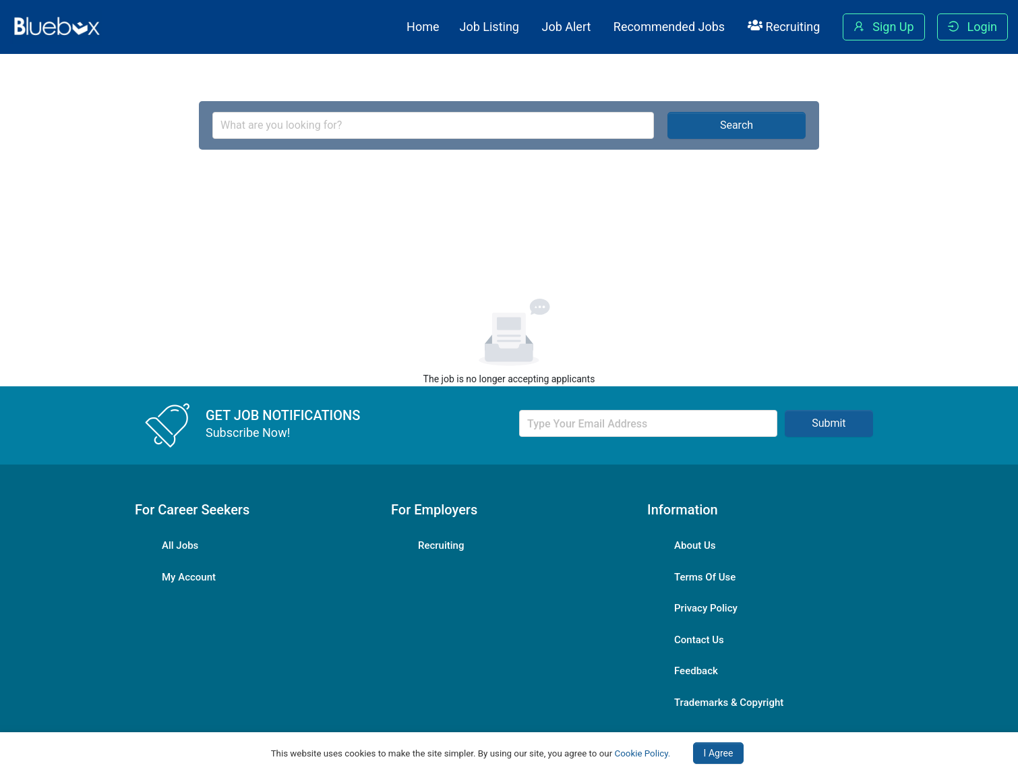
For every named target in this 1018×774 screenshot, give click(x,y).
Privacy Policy (706, 608)
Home (423, 27)
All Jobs (180, 545)
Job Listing (489, 27)
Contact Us (699, 640)
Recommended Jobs (669, 27)
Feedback (696, 671)
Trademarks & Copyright (728, 702)
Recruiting (784, 26)
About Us (695, 545)
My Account (189, 577)
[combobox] (433, 125)
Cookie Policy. (643, 753)
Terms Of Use (705, 577)
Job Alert (566, 27)
